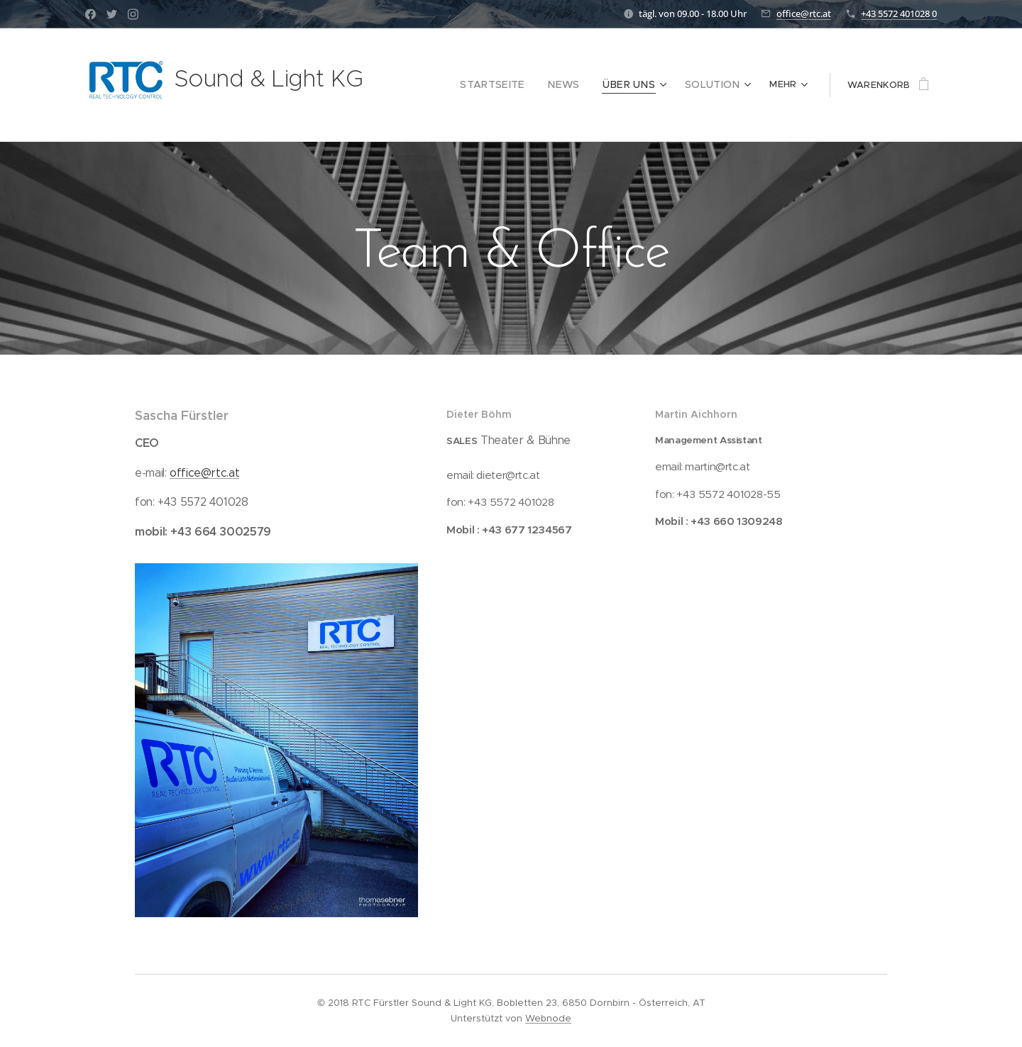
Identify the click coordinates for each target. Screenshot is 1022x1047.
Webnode (548, 1018)
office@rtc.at (803, 13)
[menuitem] (450, 85)
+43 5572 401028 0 (899, 13)
